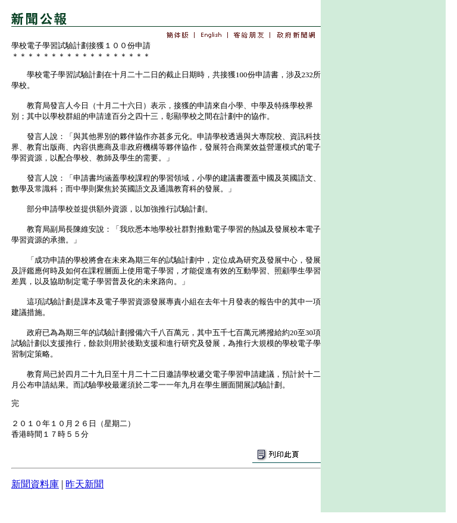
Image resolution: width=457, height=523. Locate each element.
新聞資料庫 (35, 484)
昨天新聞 (84, 484)
